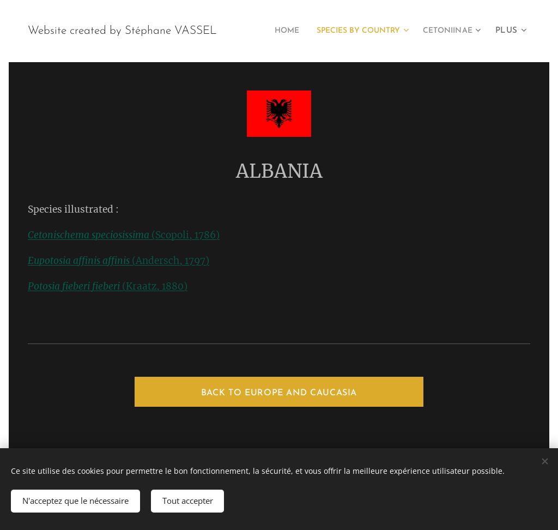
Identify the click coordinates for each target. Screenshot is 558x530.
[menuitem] (345, 31)
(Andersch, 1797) (118, 261)
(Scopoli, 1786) (124, 235)
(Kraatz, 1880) (107, 286)
